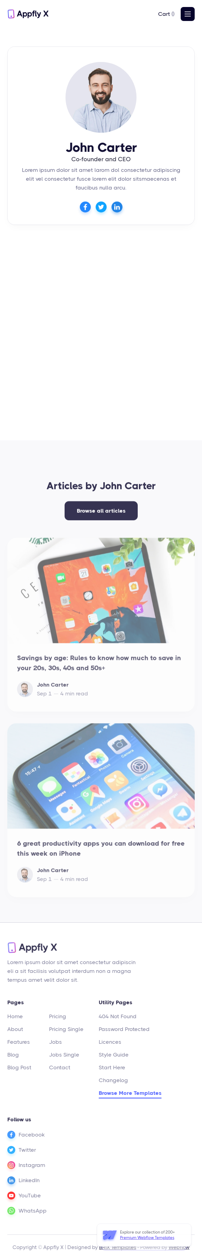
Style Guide (114, 1055)
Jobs (55, 1042)
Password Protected (124, 1029)
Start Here (112, 1067)
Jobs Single (64, 1055)
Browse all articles (101, 514)
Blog (13, 1055)
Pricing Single (66, 1029)
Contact (59, 1067)
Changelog (113, 1080)
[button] (166, 14)
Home (15, 1016)
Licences (110, 1042)
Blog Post (19, 1067)
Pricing (57, 1016)
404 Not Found (117, 1016)
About (15, 1029)
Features (18, 1042)
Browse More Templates (130, 1093)
